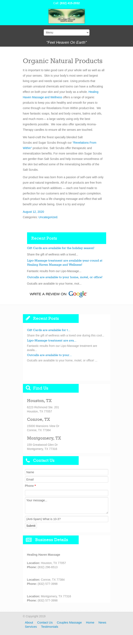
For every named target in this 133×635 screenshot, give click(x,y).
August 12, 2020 (33, 211)
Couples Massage (69, 622)
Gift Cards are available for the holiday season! (60, 248)
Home (90, 622)
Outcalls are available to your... (49, 355)
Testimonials (49, 626)
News (102, 622)
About (29, 622)
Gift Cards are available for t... (48, 330)
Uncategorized (48, 217)
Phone (30, 485)
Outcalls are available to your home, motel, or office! (64, 277)
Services (31, 626)
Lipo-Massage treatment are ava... (51, 340)
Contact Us (45, 622)
